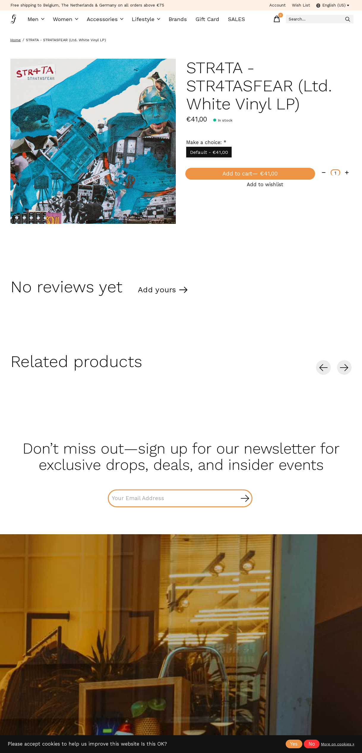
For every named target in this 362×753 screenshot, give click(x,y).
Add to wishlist (265, 193)
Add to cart (249, 180)
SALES (230, 21)
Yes (294, 744)
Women (68, 21)
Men (39, 21)
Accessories (106, 21)
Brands (175, 21)
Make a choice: (206, 146)
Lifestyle (144, 21)
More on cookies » (337, 744)
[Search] (311, 21)
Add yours (160, 292)
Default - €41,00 (210, 156)
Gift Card (203, 21)
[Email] (180, 504)
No (312, 744)
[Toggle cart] (261, 21)
